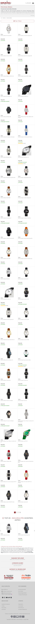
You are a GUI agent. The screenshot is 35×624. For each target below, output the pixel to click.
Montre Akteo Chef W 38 (5, 197)
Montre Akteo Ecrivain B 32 (23, 299)
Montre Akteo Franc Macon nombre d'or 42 (8, 441)
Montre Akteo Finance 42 (23, 380)
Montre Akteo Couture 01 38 (6, 55)
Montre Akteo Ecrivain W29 (23, 319)
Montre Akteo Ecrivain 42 (5, 299)
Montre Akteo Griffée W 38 (6, 461)
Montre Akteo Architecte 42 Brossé (7, 136)
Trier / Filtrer (18, 21)
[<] (0, 530)
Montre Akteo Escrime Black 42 (7, 360)
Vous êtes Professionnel (22, 609)
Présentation (20, 604)
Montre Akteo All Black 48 (6, 116)
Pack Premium (21, 607)
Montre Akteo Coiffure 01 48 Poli (24, 218)
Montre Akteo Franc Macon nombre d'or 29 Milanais (26, 421)
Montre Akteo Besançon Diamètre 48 (8, 177)
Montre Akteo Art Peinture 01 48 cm (25, 136)
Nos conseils (4, 607)
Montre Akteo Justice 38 (23, 501)
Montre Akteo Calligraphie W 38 (24, 177)
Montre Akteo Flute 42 (22, 400)
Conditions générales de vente (24, 613)
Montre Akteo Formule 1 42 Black (7, 420)
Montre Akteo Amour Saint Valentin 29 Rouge (25, 117)
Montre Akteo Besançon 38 (6, 157)
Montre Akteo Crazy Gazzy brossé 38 (25, 238)
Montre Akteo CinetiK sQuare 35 (24, 197)
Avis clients (4, 609)
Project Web (25, 619)
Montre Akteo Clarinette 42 (6, 218)
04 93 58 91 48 (5, 589)
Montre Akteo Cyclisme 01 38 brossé (25, 258)
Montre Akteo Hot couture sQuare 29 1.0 (8, 481)
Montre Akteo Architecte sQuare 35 (25, 35)
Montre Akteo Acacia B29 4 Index (24, 76)
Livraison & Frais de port (22, 594)
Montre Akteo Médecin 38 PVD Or (7, 76)
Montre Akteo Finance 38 (5, 380)
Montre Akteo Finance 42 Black (7, 400)
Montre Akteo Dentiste (5, 278)
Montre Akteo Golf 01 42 (22, 441)
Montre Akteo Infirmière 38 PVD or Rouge (25, 482)
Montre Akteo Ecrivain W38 (23, 339)
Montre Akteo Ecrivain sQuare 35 (7, 319)
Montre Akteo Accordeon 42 (6, 96)
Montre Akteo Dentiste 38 (23, 278)
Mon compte (20, 591)
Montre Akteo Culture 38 (5, 258)
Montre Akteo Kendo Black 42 (24, 535)
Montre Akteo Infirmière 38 (6, 35)
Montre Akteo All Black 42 (23, 96)
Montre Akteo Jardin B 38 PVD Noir (7, 501)
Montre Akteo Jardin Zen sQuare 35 (25, 55)
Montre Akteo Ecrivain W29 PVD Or (8, 339)
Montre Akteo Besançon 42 (23, 157)
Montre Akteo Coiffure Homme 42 (7, 238)
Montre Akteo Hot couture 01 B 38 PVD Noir (25, 462)
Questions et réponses (6, 604)
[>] (34, 530)
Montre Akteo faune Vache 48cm (24, 360)
